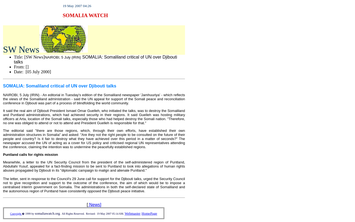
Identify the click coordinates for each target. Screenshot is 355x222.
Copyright (16, 213)
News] (94, 204)
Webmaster (133, 213)
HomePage (149, 213)
